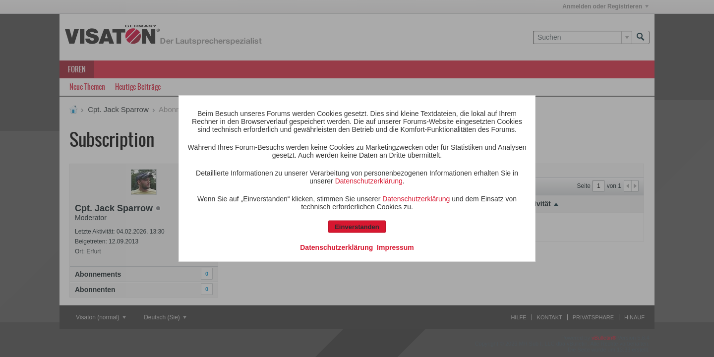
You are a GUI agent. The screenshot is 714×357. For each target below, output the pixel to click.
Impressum (395, 247)
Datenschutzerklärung (369, 181)
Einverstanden (357, 227)
